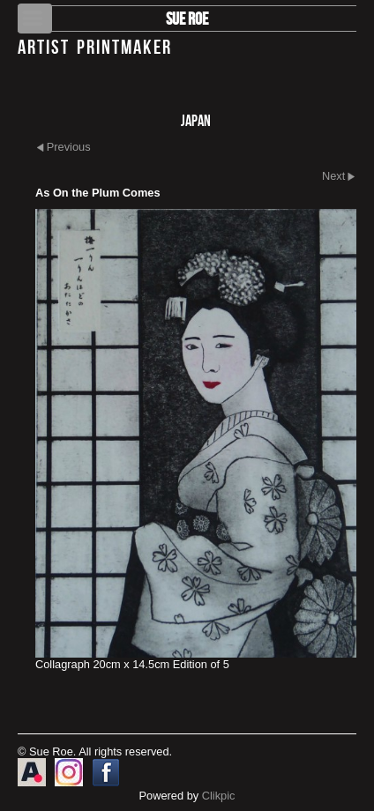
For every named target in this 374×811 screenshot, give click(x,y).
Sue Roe (187, 18)
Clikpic (219, 795)
